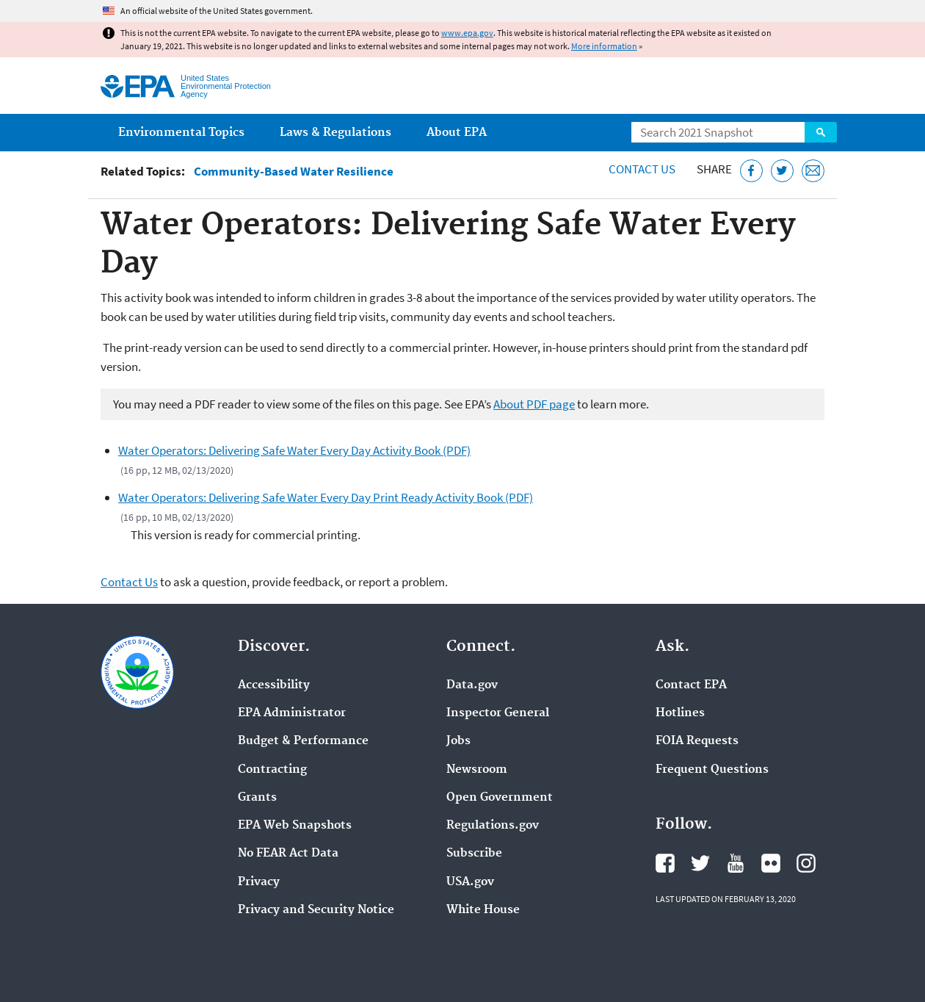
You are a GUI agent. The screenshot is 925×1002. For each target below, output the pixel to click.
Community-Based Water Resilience (293, 171)
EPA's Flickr (770, 863)
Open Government (499, 797)
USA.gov (470, 882)
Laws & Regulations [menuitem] (335, 133)
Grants (257, 797)
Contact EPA (691, 685)
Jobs (458, 741)
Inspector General (497, 713)
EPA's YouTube (735, 863)
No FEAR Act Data (288, 853)
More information (604, 45)
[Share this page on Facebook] (751, 170)
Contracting (272, 769)
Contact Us (642, 169)
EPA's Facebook (665, 863)
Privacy (259, 882)
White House (483, 910)
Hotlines (680, 713)
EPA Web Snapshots (295, 825)
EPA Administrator (292, 713)
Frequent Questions (712, 769)
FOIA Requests (697, 741)
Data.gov (472, 685)
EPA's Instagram (806, 863)
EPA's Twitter (700, 863)
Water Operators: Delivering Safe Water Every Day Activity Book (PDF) (294, 450)
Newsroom (476, 769)
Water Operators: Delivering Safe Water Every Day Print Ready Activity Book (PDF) (325, 497)
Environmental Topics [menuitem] (181, 133)
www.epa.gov (467, 32)
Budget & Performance (303, 741)
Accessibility (274, 685)
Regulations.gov (492, 825)
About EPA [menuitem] (457, 133)
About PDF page (534, 404)
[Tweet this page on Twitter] (782, 170)
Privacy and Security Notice (316, 910)
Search (821, 132)
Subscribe (474, 853)
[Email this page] (813, 170)
